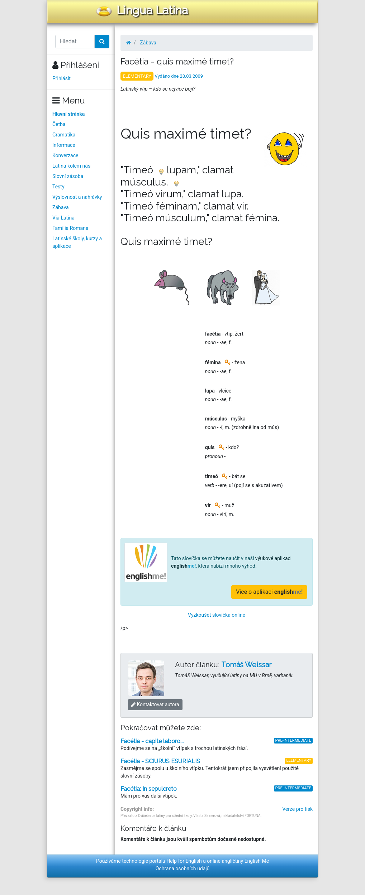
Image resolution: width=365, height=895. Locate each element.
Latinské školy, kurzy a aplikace (77, 242)
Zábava (60, 207)
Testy (58, 186)
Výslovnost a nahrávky (77, 197)
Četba (59, 124)
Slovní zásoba (67, 176)
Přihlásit (61, 78)
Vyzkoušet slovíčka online (216, 615)
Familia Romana (70, 228)
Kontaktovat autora (155, 704)
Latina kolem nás (71, 166)
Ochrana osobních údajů (183, 868)
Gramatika (63, 135)
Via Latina (63, 218)
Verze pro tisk (297, 809)
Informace (63, 145)
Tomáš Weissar (246, 664)
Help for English (184, 861)
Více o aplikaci (269, 591)
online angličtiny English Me (238, 861)
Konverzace (65, 155)
